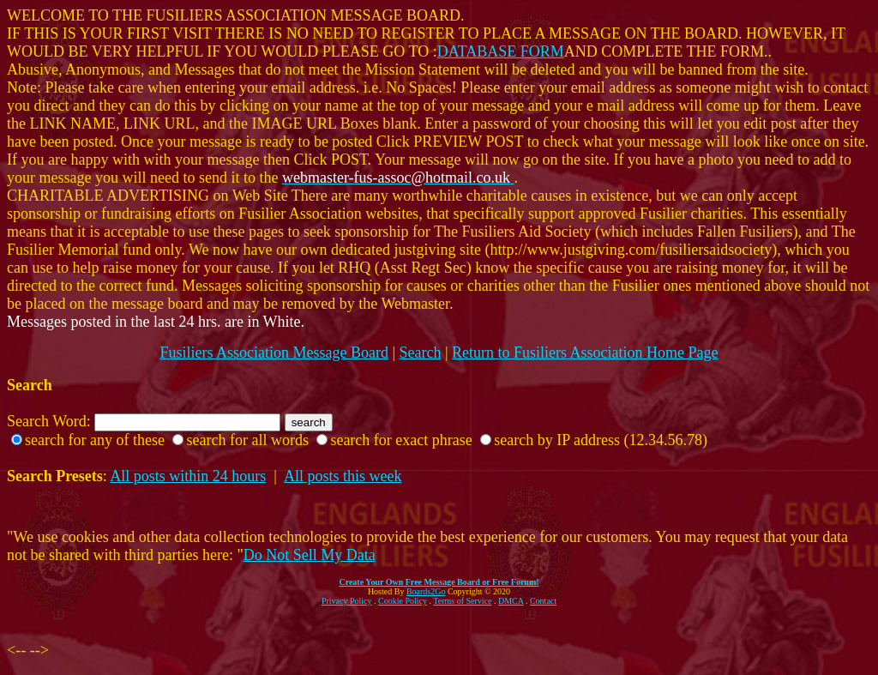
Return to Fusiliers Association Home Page (585, 352)
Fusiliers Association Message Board (273, 352)
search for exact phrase (401, 440)
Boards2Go (426, 591)
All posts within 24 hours (188, 476)
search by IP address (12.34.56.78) (600, 440)
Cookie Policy (402, 601)
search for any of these (95, 440)
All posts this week (343, 476)
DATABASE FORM (500, 51)
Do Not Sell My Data (310, 555)
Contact (543, 601)
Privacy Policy (347, 601)
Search (421, 352)
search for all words (247, 440)
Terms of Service (462, 601)
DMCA (510, 601)
